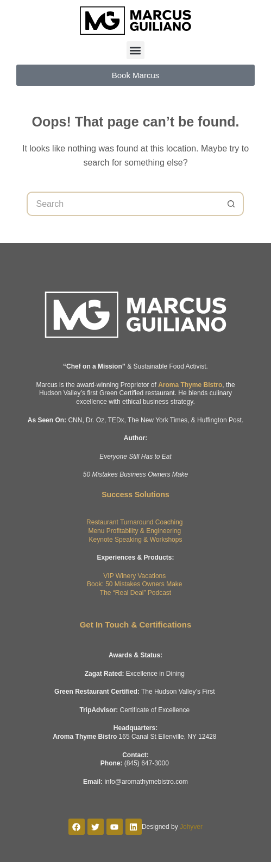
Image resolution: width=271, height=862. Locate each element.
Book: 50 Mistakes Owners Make (134, 584)
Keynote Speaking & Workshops (135, 539)
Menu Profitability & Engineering (134, 531)
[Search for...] (123, 204)
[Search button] (231, 204)
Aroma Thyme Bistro (190, 385)
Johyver (191, 827)
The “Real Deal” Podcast (135, 593)
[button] (135, 50)
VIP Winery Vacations (134, 576)
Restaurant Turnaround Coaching (134, 522)
